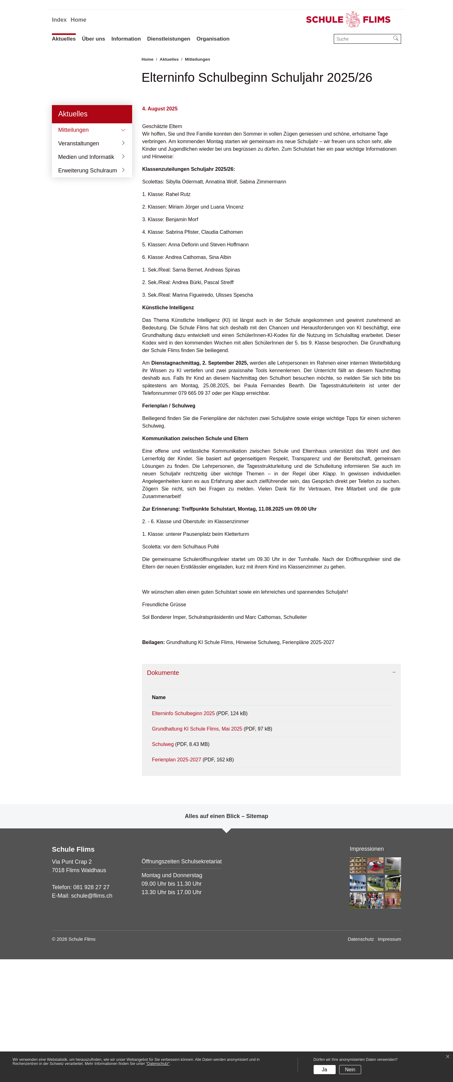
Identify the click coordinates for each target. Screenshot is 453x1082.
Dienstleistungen (168, 39)
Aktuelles (64, 39)
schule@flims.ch (91, 1018)
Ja (324, 1069)
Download (366, 828)
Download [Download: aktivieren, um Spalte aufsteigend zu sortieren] (354, 811)
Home (78, 20)
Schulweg (163, 862)
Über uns (93, 39)
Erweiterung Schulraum (87, 284)
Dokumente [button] (163, 786)
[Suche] (362, 39)
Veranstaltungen (78, 257)
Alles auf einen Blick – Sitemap (226, 939)
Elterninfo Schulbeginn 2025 (183, 827)
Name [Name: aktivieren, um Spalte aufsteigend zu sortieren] (159, 811)
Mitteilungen (77, 245)
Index (59, 20)
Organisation (213, 39)
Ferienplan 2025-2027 (176, 880)
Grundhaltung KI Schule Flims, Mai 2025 (197, 845)
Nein (350, 1069)
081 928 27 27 (91, 1010)
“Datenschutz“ (158, 1064)
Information (126, 39)
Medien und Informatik (86, 270)
